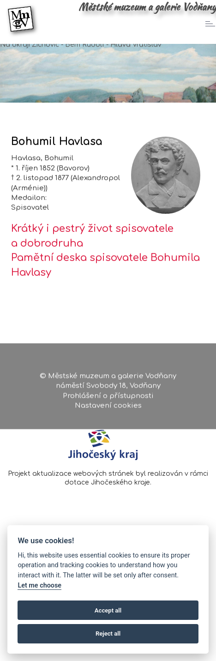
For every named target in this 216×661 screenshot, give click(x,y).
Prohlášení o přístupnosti (108, 402)
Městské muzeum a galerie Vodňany (147, 7)
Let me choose (39, 585)
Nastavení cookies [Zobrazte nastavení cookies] (108, 412)
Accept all (108, 610)
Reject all (108, 633)
